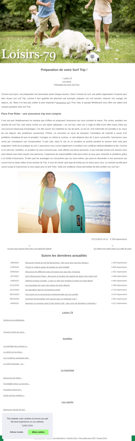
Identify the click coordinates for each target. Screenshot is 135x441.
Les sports (66, 81)
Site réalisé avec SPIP (87, 438)
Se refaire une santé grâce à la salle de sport (112, 249)
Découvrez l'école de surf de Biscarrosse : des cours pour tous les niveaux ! (57, 263)
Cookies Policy (72, 438)
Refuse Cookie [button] (16, 432)
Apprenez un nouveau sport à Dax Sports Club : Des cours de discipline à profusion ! (61, 303)
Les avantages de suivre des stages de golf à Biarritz (47, 285)
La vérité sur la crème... (13, 352)
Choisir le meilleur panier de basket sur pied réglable (47, 267)
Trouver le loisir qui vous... (14, 332)
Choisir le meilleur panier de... (15, 416)
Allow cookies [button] (38, 432)
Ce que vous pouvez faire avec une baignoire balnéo (29, 249)
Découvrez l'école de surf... (14, 410)
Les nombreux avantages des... (16, 358)
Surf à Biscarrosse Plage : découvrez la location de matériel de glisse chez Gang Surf (61, 276)
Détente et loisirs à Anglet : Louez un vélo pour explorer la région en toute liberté (59, 281)
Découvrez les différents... (14, 421)
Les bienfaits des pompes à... (15, 346)
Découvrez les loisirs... (12, 378)
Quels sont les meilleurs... (14, 395)
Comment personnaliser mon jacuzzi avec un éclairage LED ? (51, 299)
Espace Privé (102, 438)
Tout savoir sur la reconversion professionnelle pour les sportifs (51, 294)
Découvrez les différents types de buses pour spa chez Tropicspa (52, 272)
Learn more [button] (27, 425)
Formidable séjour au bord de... (16, 384)
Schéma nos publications (13, 320)
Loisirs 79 (68, 78)
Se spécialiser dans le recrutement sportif (42, 290)
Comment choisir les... (12, 390)
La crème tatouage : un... (13, 364)
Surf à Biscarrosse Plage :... (15, 427)
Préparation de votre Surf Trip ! (67, 85)
